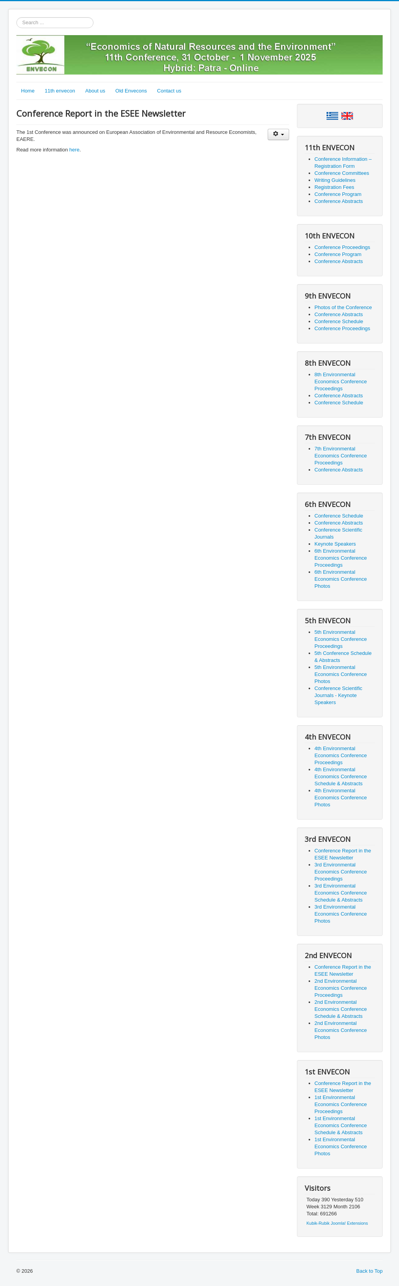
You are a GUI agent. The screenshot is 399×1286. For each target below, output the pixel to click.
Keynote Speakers (335, 544)
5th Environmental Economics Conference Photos (340, 674)
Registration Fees (334, 187)
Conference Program (338, 194)
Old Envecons (131, 91)
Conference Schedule (338, 321)
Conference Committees (341, 173)
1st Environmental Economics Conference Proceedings (340, 1104)
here (74, 150)
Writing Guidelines (334, 180)
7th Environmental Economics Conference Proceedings (340, 456)
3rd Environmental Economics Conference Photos (340, 914)
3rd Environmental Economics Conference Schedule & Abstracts (340, 893)
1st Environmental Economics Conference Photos (340, 1146)
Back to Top (369, 1271)
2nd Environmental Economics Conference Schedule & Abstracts (340, 1009)
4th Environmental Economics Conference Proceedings (340, 755)
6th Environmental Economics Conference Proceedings (340, 558)
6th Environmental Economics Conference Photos (340, 579)
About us (95, 91)
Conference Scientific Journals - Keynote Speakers (338, 695)
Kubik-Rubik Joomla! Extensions (337, 1223)
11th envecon (60, 91)
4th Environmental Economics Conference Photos (340, 798)
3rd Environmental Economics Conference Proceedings (340, 872)
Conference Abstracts (338, 201)
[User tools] (278, 134)
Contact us (169, 91)
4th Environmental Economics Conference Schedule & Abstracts (340, 776)
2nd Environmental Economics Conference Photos (340, 1030)
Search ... (16, 17)
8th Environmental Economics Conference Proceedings (340, 381)
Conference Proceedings (342, 247)
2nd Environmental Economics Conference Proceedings (340, 988)
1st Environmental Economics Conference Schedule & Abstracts (340, 1125)
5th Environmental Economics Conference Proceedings (340, 639)
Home (28, 91)
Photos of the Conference (343, 307)
